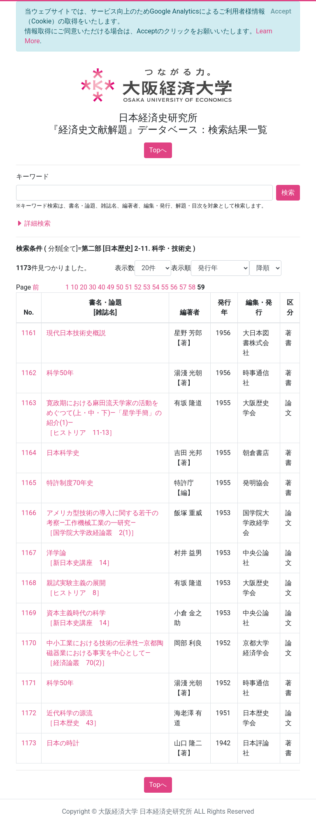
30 (92, 287)
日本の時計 (62, 743)
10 (74, 287)
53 (147, 287)
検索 (288, 192)
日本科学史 (62, 453)
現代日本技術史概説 (76, 333)
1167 (28, 553)
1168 (28, 583)
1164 (28, 453)
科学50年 (60, 373)
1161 (28, 333)
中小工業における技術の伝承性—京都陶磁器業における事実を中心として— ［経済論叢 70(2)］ (105, 653)
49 (110, 287)
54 (156, 287)
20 (83, 287)
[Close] (281, 11)
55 (165, 287)
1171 (28, 683)
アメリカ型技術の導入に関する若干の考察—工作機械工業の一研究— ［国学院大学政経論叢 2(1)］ (102, 523)
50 (119, 287)
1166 (28, 513)
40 (101, 287)
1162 (28, 373)
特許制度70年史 (69, 483)
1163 (28, 403)
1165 (28, 483)
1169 (28, 613)
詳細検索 (33, 224)
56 (173, 287)
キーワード (32, 176)
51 (128, 287)
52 (138, 287)
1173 (28, 743)
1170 (28, 643)
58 (191, 287)
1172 (28, 713)
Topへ (158, 150)
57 (182, 287)
